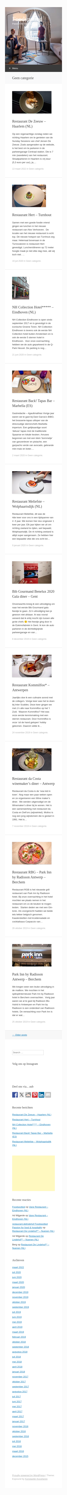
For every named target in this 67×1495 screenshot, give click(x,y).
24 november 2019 (21, 732)
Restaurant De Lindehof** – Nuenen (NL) (33, 1231)
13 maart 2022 (19, 169)
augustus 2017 (19, 1391)
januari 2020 (18, 1287)
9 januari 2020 (19, 545)
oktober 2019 (19, 1302)
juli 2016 (16, 1441)
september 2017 (20, 1386)
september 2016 (20, 1436)
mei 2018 (17, 1361)
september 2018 (20, 1347)
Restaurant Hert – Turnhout (31, 215)
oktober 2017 (19, 1381)
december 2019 (20, 1292)
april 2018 (17, 1366)
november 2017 (20, 1376)
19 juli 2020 (17, 261)
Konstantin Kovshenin (36, 1479)
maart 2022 (18, 1267)
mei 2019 (17, 1322)
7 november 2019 (20, 826)
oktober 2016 (19, 1431)
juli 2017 (16, 1396)
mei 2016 (17, 1446)
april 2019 (17, 1327)
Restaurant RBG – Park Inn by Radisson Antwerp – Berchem (31, 877)
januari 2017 (18, 1421)
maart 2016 (18, 1451)
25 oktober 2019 (20, 1022)
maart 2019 (18, 1332)
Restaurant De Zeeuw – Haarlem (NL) (31, 1114)
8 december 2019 (20, 639)
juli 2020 (16, 1272)
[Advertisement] (33, 1173)
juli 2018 (16, 1356)
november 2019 (20, 1297)
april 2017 (17, 1411)
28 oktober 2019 (20, 928)
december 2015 (20, 1456)
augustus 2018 (19, 1351)
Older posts (19, 1035)
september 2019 (20, 1307)
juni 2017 (17, 1401)
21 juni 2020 (18, 355)
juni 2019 (17, 1317)
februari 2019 (19, 1337)
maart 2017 (18, 1416)
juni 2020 (17, 1277)
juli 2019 (16, 1312)
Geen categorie (36, 169)
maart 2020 (18, 1282)
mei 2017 (17, 1406)
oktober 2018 (19, 1342)
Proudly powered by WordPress (28, 1475)
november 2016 (20, 1426)
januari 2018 (18, 1371)
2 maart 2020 (18, 455)
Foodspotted (27, 19)
